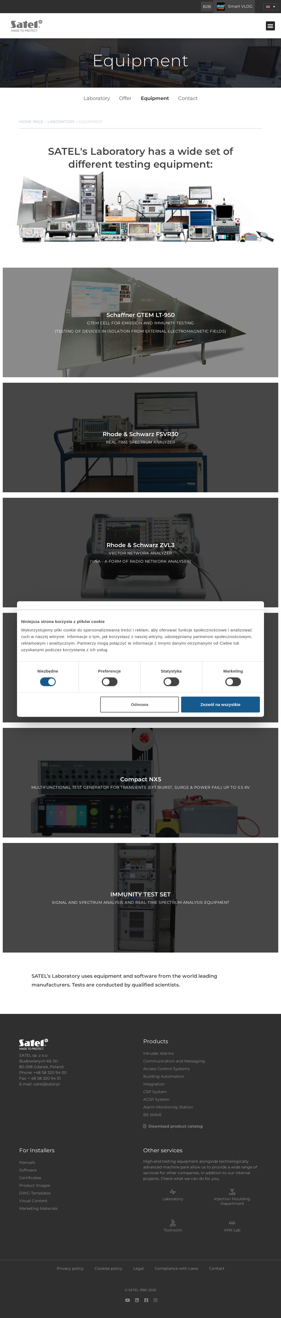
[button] (270, 26)
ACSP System (156, 1097)
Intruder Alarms (158, 1051)
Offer (125, 98)
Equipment (154, 98)
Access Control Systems (166, 1066)
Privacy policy (70, 1266)
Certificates (30, 1175)
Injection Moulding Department (232, 1199)
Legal (138, 1266)
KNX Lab (232, 1227)
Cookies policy (108, 1266)
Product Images (34, 1183)
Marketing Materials (38, 1206)
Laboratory (97, 98)
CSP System (155, 1089)
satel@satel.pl (46, 1081)
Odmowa (139, 704)
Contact (187, 98)
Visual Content (33, 1198)
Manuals (27, 1160)
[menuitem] (270, 6)
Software (27, 1167)
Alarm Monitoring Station (168, 1104)
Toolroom (173, 1227)
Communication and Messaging (174, 1058)
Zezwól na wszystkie (221, 704)
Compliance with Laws (176, 1266)
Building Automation (163, 1074)
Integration (154, 1081)
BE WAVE (152, 1112)
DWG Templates (35, 1190)
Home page (31, 119)
